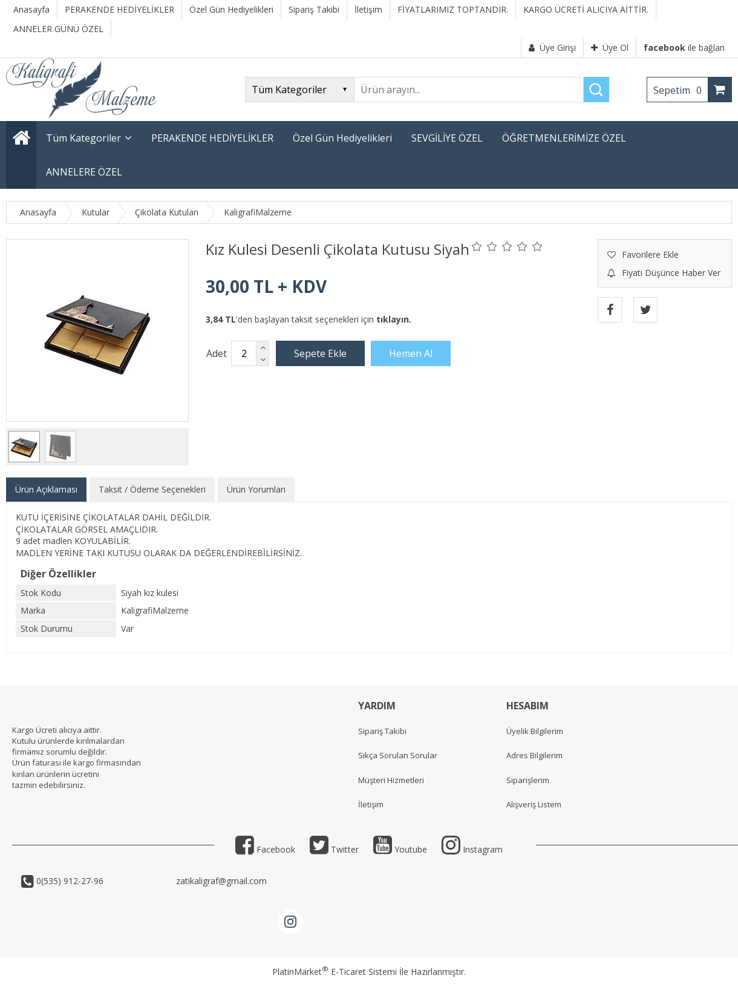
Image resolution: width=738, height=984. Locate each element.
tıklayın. (393, 319)
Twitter (334, 849)
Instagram (472, 849)
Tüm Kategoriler (83, 138)
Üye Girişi (552, 47)
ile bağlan (684, 47)
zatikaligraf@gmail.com (220, 881)
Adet (216, 353)
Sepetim (680, 90)
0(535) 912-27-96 (104, 881)
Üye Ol (610, 47)
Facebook (265, 849)
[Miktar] (243, 353)
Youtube (400, 849)
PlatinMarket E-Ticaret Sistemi (334, 971)
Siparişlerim (527, 780)
